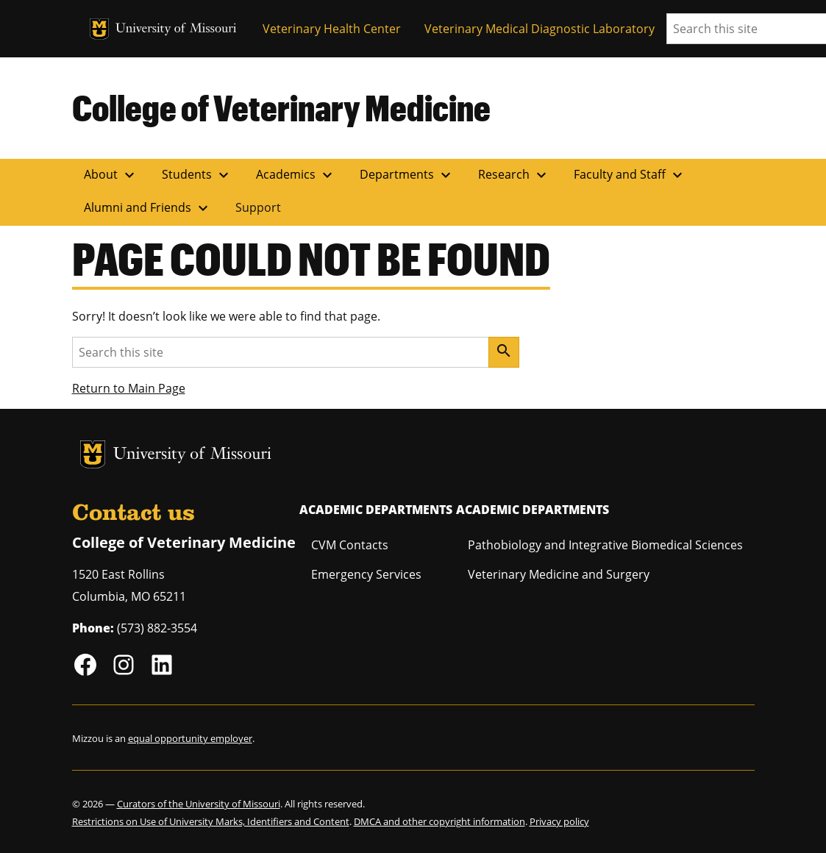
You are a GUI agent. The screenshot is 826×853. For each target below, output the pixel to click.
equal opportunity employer (190, 738)
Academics (296, 175)
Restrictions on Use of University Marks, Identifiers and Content (210, 821)
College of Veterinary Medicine (281, 107)
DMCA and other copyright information (439, 821)
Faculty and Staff (630, 175)
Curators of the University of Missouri (198, 803)
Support (258, 207)
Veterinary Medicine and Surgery (558, 574)
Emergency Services (366, 574)
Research (514, 175)
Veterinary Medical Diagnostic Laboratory (539, 29)
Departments (407, 175)
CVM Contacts (349, 545)
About (111, 175)
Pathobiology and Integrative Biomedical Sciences (605, 545)
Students (197, 175)
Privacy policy (559, 821)
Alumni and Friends (148, 208)
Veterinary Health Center (332, 29)
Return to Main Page (128, 388)
